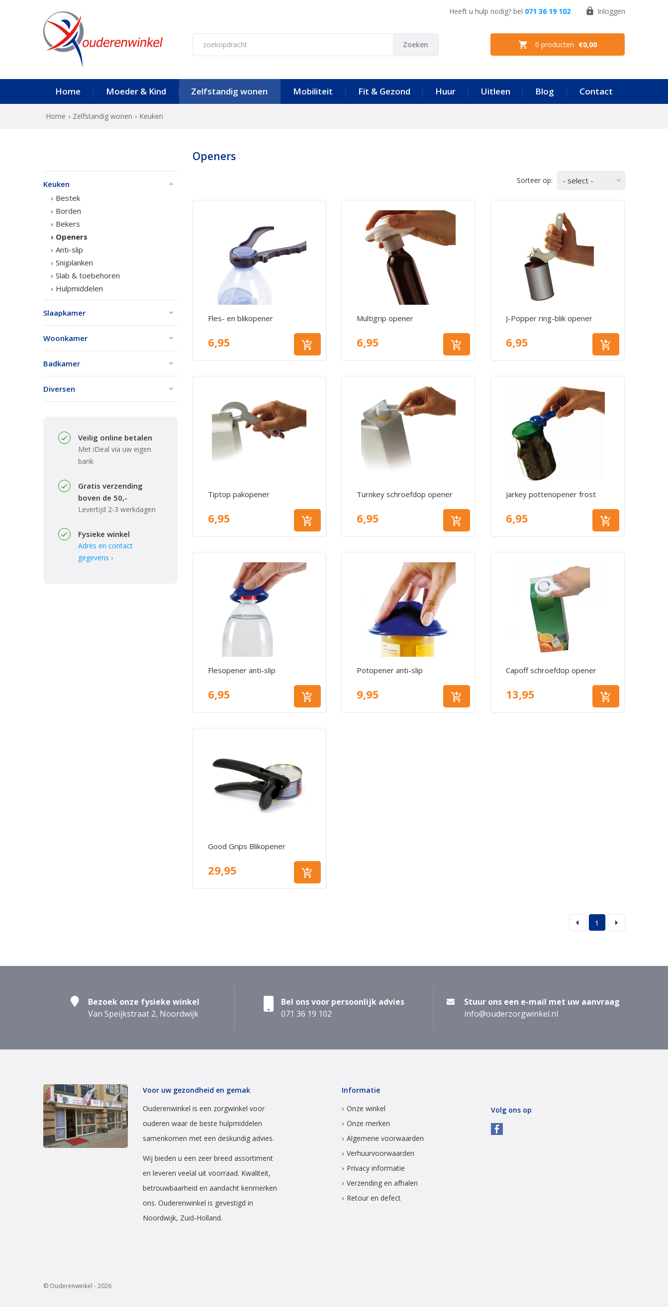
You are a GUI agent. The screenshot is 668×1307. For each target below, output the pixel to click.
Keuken (56, 184)
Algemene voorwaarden (385, 1138)
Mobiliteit (313, 91)
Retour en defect (374, 1198)
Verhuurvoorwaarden (380, 1153)
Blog (544, 91)
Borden (68, 211)
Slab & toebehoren (88, 275)
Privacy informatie (376, 1168)
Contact (596, 91)
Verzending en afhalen (382, 1183)
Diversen (59, 389)
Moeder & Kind (136, 91)
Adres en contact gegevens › (105, 551)
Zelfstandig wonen (229, 91)
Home (68, 91)
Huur (445, 91)
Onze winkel (366, 1108)
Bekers (68, 224)
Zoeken (415, 44)
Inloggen (605, 11)
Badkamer (61, 363)
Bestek (68, 198)
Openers (72, 237)
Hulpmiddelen (79, 288)
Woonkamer (65, 338)
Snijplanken (74, 262)
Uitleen (495, 91)
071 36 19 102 (548, 11)
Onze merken (368, 1123)
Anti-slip (69, 250)
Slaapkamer (64, 313)
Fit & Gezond (384, 91)
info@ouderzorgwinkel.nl (511, 1013)
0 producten (557, 45)
